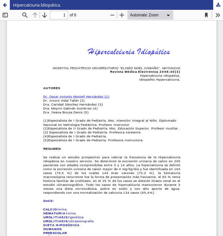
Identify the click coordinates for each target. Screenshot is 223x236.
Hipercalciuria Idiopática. (37, 5)
